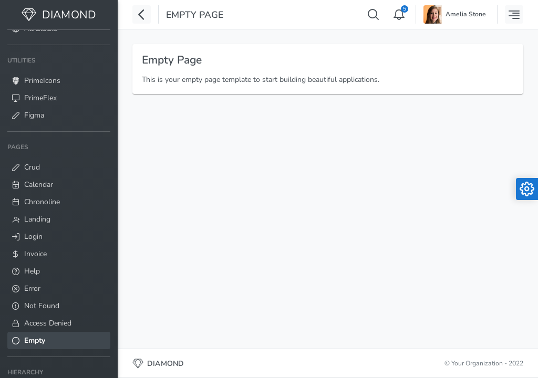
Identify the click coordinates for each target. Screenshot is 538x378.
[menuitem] (58, 88)
